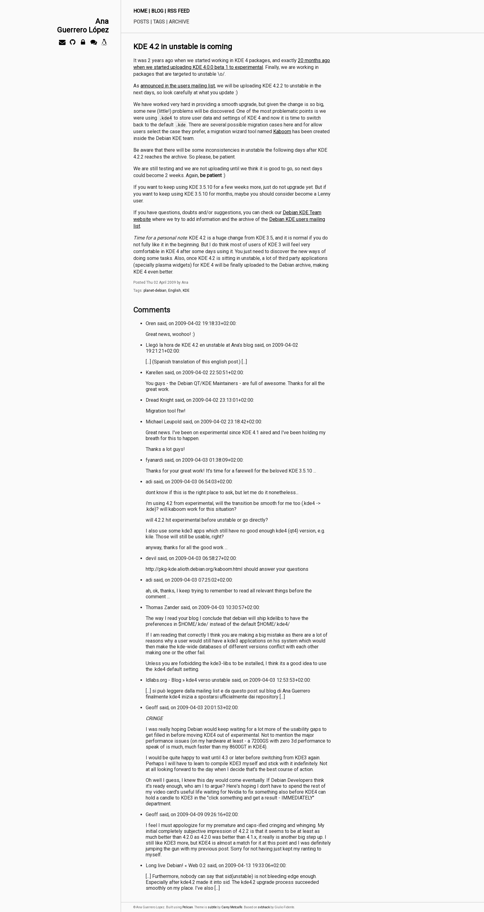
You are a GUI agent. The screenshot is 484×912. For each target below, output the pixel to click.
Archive (179, 22)
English (174, 290)
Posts (141, 22)
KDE (186, 290)
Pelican (187, 907)
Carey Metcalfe (231, 907)
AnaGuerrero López (83, 25)
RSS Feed (178, 11)
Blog (157, 11)
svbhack (264, 907)
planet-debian (155, 290)
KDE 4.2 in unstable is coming (182, 46)
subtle (212, 907)
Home (140, 11)
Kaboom (282, 131)
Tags (159, 22)
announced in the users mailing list (177, 86)
